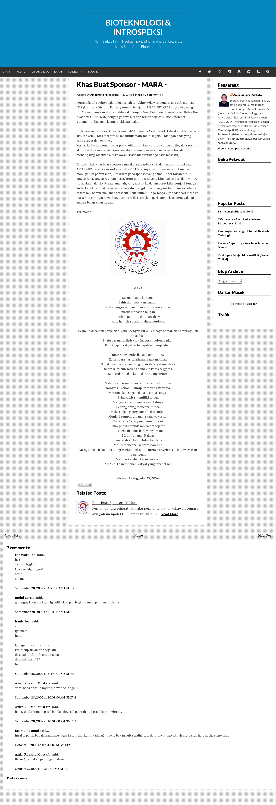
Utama (6, 71)
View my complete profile (234, 148)
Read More (169, 514)
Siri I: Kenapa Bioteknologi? (235, 211)
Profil (20, 71)
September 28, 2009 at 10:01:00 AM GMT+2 (45, 697)
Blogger (251, 303)
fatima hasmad (27, 730)
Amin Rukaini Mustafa (33, 683)
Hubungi (94, 71)
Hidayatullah (25, 555)
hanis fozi (23, 621)
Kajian (58, 71)
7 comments (153, 94)
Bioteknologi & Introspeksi (138, 27)
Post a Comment (19, 778)
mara (138, 94)
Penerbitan (75, 71)
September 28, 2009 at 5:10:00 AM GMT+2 (44, 612)
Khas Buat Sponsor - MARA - (121, 84)
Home (138, 535)
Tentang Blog (39, 71)
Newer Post (12, 535)
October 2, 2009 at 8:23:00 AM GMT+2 (41, 768)
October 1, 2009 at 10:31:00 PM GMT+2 (42, 745)
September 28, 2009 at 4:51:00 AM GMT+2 (44, 588)
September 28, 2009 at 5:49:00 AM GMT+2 (44, 673)
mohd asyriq (24, 597)
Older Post (265, 535)
